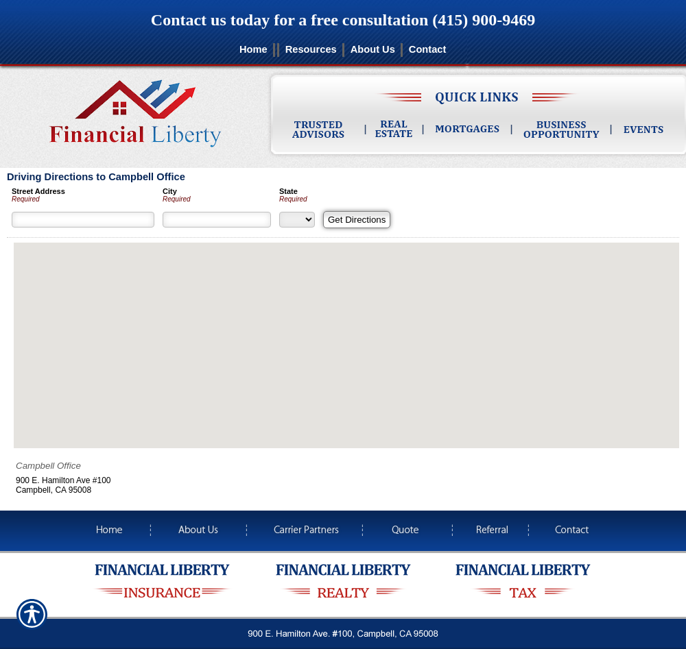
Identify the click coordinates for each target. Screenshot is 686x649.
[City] (217, 220)
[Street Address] (83, 220)
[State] (297, 220)
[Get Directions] (356, 219)
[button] (346, 332)
